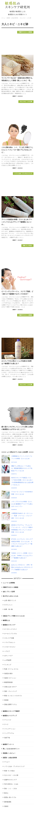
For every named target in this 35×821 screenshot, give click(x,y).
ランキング (7, 664)
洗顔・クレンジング (10, 691)
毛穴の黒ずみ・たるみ (11, 784)
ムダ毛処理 (7, 660)
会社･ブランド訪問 (9, 591)
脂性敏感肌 (7, 802)
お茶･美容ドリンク (10, 600)
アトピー (7, 762)
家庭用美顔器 (8, 682)
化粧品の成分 (8, 673)
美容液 (6, 700)
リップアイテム (9, 733)
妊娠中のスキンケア (10, 779)
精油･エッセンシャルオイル (13, 695)
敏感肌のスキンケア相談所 (11, 711)
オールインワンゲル (10, 633)
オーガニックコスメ (10, 629)
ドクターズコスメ (9, 647)
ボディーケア (8, 655)
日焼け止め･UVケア (10, 687)
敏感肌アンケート (8, 744)
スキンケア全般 (9, 638)
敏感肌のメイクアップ (10, 715)
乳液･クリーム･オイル (11, 669)
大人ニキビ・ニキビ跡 (11, 775)
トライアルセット (9, 642)
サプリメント (8, 605)
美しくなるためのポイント (11, 748)
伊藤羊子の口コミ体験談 (10, 587)
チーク (6, 724)
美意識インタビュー (9, 753)
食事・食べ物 (8, 609)
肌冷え (6, 793)
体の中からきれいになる (10, 596)
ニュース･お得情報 (9, 583)
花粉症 (6, 806)
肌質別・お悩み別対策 (10, 757)
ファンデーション (9, 729)
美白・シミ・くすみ (10, 788)
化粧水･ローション (10, 678)
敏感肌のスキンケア (9, 625)
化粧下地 (7, 737)
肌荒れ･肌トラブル (10, 797)
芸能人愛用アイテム (10, 704)
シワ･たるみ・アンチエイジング (14, 766)
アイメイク (7, 720)
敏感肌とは (6, 620)
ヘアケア (7, 651)
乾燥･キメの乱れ (9, 771)
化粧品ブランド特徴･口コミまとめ (14, 616)
